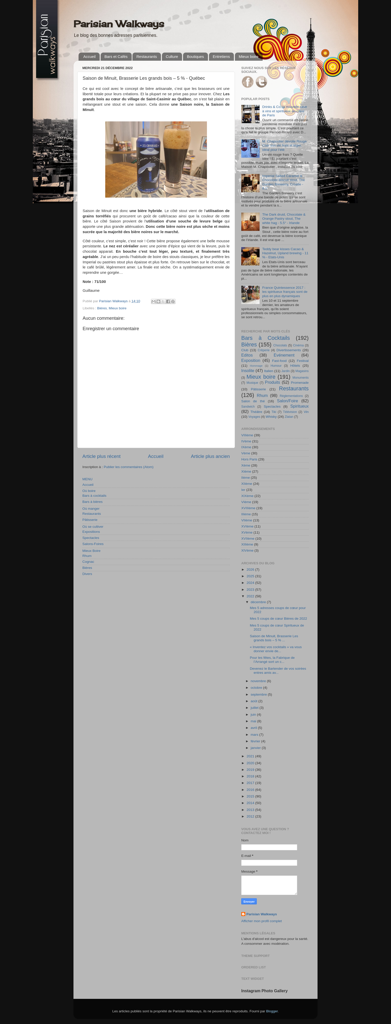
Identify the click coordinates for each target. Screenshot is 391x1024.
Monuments (301, 377)
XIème (246, 471)
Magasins (302, 371)
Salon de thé (253, 401)
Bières (102, 308)
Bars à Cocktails (265, 338)
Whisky (271, 417)
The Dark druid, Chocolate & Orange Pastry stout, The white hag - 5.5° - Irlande (283, 219)
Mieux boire (249, 56)
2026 (251, 569)
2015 (251, 796)
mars (255, 735)
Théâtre (256, 412)
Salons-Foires (92, 544)
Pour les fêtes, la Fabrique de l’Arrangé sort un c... (272, 660)
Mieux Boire (91, 551)
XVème (246, 532)
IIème (245, 477)
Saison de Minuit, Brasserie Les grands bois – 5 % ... (274, 638)
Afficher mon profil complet (261, 921)
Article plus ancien (210, 456)
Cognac (88, 562)
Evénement (284, 355)
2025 (251, 576)
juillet (255, 708)
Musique (252, 383)
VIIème (246, 520)
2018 (251, 776)
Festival (303, 361)
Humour (275, 365)
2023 (251, 589)
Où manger (91, 508)
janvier (256, 748)
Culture (172, 56)
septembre (259, 694)
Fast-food (279, 361)
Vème (245, 453)
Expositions (91, 532)
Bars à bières (92, 502)
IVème (246, 441)
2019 (251, 770)
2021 (251, 756)
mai (254, 721)
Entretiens (221, 56)
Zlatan (289, 417)
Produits (272, 382)
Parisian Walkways (118, 23)
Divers (87, 574)
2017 (251, 783)
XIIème (246, 484)
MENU (87, 479)
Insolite (247, 370)
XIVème (247, 550)
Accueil (89, 56)
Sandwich (248, 406)
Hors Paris (249, 459)
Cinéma (298, 345)
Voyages (254, 417)
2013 (251, 810)
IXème (246, 447)
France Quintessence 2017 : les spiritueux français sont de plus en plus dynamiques (284, 292)
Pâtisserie (89, 520)
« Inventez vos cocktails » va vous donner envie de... (276, 649)
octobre (257, 688)
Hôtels (295, 365)
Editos (247, 355)
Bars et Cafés (116, 56)
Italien (268, 371)
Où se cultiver (92, 527)
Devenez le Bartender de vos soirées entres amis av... (278, 671)
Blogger (272, 1011)
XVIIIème (248, 508)
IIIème (246, 514)
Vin (306, 412)
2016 (251, 790)
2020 (251, 763)
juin (254, 714)
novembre (259, 681)
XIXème (247, 496)
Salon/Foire (287, 400)
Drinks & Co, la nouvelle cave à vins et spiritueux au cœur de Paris (284, 111)
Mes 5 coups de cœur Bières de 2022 (278, 618)
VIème (246, 502)
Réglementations (291, 396)
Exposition (250, 360)
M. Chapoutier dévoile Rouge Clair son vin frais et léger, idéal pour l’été (284, 145)
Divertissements (288, 350)
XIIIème (247, 544)
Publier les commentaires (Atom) (129, 467)
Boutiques (195, 56)
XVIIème (247, 538)
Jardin (285, 371)
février (256, 741)
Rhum (87, 556)
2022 (251, 596)
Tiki (274, 412)
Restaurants (146, 56)
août (254, 701)
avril (254, 728)
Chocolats (280, 345)
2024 (251, 583)
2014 (251, 803)
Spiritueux (299, 406)
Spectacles (90, 538)
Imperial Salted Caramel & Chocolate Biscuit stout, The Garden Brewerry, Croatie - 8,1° (283, 182)
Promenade (300, 383)
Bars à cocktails (94, 496)
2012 (251, 816)
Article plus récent (101, 456)
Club (244, 350)
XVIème (247, 526)
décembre (259, 602)
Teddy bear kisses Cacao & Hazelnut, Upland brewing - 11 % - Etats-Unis (285, 253)
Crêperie (264, 350)
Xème (245, 465)
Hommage (256, 365)
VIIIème (247, 435)
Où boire (89, 491)
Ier (243, 490)
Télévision (290, 412)
